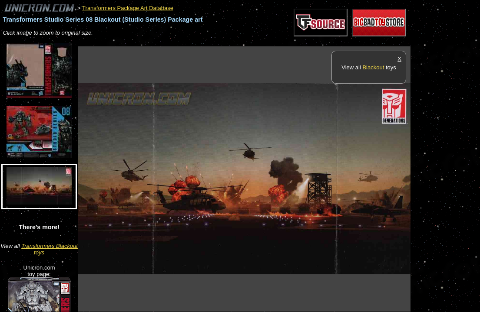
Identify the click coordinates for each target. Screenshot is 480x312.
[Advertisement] (236, 42)
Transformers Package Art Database (127, 7)
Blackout (373, 67)
